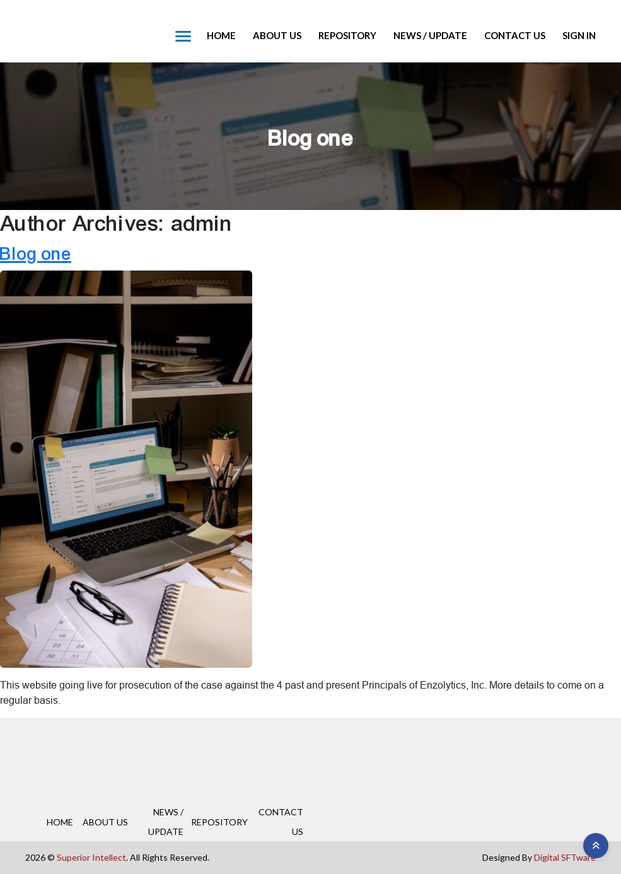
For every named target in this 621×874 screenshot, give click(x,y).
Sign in (579, 35)
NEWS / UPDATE (430, 35)
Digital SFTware (565, 857)
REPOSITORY (347, 35)
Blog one (35, 254)
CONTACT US (514, 35)
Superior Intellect (91, 857)
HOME (221, 35)
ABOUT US (277, 35)
